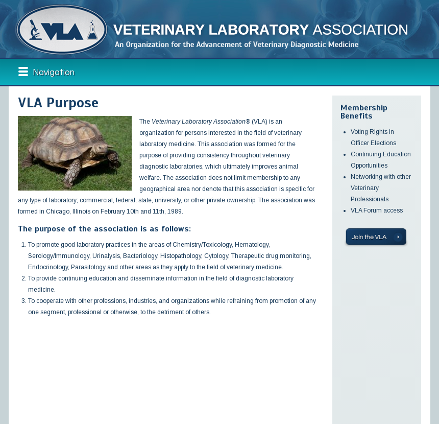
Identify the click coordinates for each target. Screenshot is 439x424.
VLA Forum (134, 370)
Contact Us (135, 387)
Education (72, 370)
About (22, 379)
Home (21, 370)
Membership (30, 387)
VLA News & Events (83, 379)
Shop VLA (132, 379)
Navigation (54, 72)
